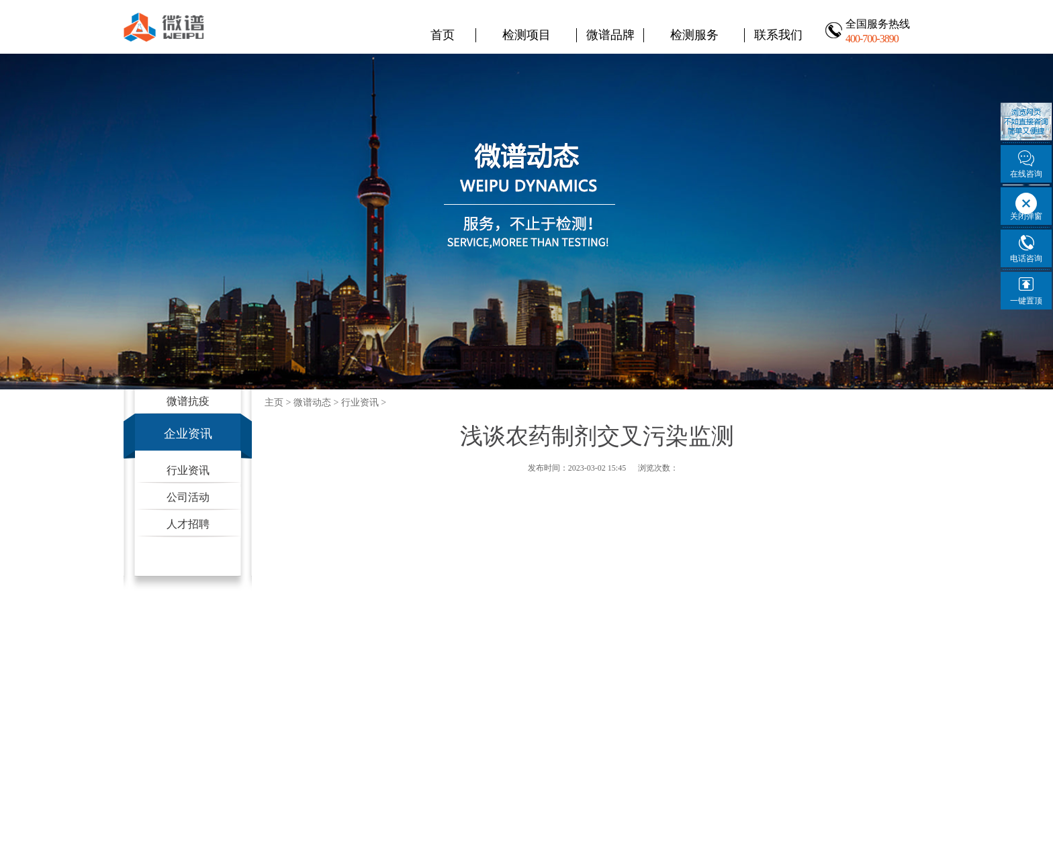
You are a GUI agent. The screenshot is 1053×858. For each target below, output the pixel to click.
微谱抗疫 (188, 401)
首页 (442, 35)
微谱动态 (312, 402)
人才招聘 (188, 524)
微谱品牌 (610, 35)
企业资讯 (188, 433)
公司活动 (188, 497)
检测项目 (526, 35)
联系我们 (778, 35)
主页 (274, 402)
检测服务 (694, 35)
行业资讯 (188, 470)
